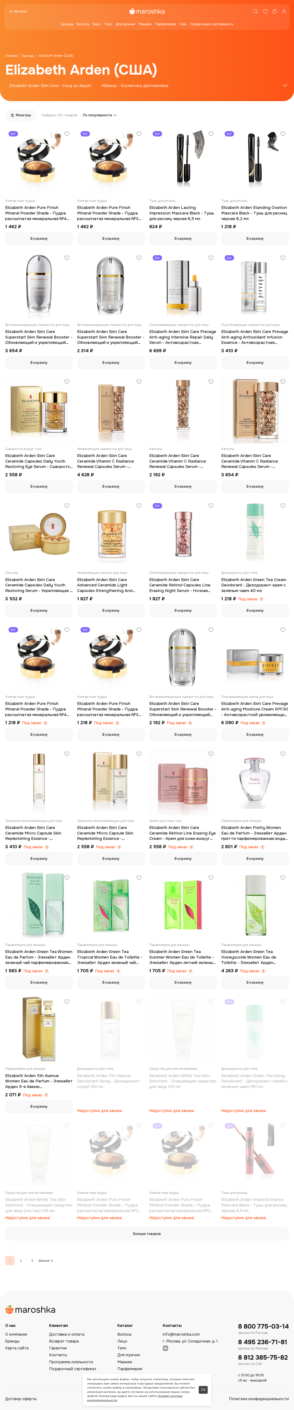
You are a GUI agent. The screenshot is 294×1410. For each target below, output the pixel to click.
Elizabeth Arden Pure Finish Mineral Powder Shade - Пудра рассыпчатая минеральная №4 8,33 (36, 213)
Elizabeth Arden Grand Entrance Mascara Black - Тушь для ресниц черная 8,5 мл (254, 1205)
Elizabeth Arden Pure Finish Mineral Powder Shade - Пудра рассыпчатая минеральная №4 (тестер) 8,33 (36, 709)
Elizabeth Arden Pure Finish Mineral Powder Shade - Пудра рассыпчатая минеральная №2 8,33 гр (179, 1205)
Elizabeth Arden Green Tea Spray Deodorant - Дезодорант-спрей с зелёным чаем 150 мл (254, 1081)
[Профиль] (284, 11)
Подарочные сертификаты (211, 24)
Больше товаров (147, 1234)
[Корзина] (274, 11)
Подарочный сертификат (73, 1369)
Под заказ (247, 599)
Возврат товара (64, 1341)
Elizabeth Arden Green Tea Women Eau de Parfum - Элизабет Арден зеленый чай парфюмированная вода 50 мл (38, 957)
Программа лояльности (71, 1362)
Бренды (67, 24)
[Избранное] (265, 11)
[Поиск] (255, 11)
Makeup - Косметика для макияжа (135, 85)
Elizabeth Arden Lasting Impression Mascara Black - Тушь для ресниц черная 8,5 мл (181, 213)
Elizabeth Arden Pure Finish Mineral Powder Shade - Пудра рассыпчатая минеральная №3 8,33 (107, 213)
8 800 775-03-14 (263, 1326)
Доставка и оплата (66, 1334)
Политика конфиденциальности (259, 1399)
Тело (108, 24)
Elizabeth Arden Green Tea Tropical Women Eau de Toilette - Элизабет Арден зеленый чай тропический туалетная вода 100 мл (110, 957)
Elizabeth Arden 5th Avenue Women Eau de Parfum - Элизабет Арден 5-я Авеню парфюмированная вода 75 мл (39, 1081)
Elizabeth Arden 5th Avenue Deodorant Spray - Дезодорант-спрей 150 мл (109, 1081)
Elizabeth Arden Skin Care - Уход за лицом (50, 85)
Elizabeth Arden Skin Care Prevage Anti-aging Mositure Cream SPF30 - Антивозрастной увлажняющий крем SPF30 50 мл (254, 709)
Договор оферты (21, 1399)
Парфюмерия (165, 24)
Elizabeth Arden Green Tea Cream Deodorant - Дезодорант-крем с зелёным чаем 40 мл (253, 585)
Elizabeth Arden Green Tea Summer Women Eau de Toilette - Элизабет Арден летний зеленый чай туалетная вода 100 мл (182, 957)
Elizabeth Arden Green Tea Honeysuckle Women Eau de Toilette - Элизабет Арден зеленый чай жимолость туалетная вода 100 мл (248, 957)
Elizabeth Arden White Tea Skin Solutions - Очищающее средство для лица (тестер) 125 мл (38, 1205)
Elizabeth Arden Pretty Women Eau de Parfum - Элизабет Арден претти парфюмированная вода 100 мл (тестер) (254, 833)
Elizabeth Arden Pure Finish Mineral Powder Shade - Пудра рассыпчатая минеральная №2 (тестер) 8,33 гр (107, 1205)
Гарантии (58, 1348)
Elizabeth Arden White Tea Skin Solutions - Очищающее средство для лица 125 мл (182, 1081)
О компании (16, 1334)
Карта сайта (16, 1348)
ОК (203, 1390)
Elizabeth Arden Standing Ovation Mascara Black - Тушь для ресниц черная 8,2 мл (254, 213)
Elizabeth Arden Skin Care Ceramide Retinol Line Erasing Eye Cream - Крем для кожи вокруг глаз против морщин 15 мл (182, 833)
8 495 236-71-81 (262, 1342)
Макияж (145, 24)
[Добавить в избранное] (66, 134)
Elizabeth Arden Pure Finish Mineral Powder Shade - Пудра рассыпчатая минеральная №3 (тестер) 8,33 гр (107, 709)
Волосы (83, 24)
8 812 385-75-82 (263, 1357)
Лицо (97, 24)
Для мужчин (125, 24)
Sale (183, 24)
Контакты (58, 1355)
